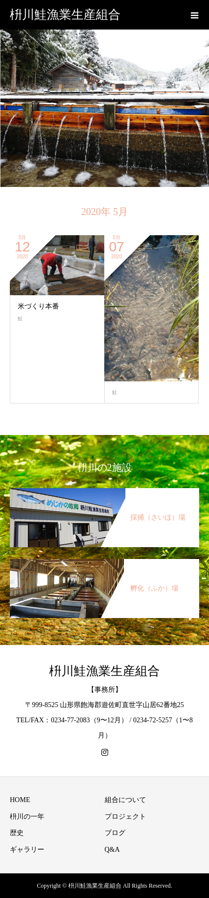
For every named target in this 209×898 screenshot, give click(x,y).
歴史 (17, 832)
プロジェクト (125, 816)
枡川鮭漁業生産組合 (65, 14)
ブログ (115, 832)
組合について (125, 800)
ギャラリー (27, 849)
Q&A (112, 849)
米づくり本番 (38, 306)
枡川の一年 (27, 816)
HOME (20, 800)
